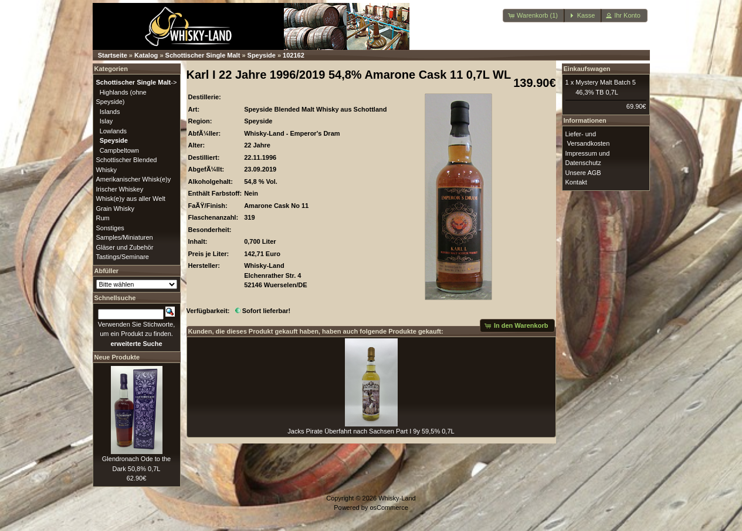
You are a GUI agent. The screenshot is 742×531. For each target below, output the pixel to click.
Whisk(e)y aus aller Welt (130, 198)
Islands (110, 111)
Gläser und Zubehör (125, 247)
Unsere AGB (583, 172)
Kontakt (576, 182)
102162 (293, 55)
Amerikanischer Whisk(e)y (133, 179)
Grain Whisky (115, 208)
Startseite (112, 55)
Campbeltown (119, 150)
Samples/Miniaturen (124, 237)
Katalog (146, 55)
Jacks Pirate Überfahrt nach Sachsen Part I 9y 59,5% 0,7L (370, 431)
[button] (534, 15)
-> (136, 82)
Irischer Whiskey (120, 189)
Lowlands (113, 131)
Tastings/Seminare (123, 256)
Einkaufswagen (587, 68)
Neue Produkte (117, 357)
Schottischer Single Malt (202, 55)
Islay (106, 121)
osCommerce (389, 507)
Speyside (262, 55)
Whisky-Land (397, 498)
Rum (103, 217)
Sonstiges (110, 227)
